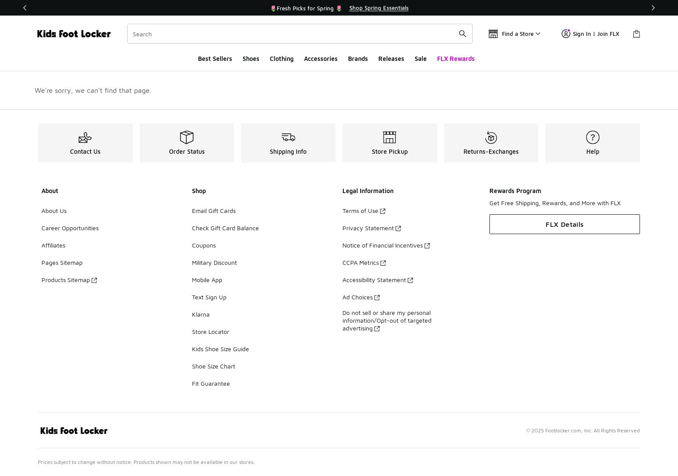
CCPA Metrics (364, 262)
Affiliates (53, 245)
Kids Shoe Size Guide (220, 348)
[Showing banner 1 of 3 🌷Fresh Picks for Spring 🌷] (339, 8)
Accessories (321, 58)
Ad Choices (361, 297)
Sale (421, 58)
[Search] (300, 33)
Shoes (251, 58)
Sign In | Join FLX (590, 33)
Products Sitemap (69, 279)
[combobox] (300, 33)
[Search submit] (462, 33)
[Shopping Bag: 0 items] (636, 34)
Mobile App (207, 279)
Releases (391, 58)
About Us (54, 210)
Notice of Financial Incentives (386, 245)
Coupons (204, 245)
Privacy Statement (371, 228)
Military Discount (214, 262)
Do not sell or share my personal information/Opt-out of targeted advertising (387, 320)
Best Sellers (215, 58)
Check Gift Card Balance (225, 228)
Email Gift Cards (214, 210)
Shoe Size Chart (213, 366)
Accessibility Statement (377, 279)
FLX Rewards (456, 58)
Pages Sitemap (62, 262)
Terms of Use (363, 210)
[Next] (653, 8)
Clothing (282, 58)
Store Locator (210, 331)
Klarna (201, 314)
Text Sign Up (209, 297)
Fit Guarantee (211, 383)
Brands (358, 58)
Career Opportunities (70, 228)
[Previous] (25, 8)
